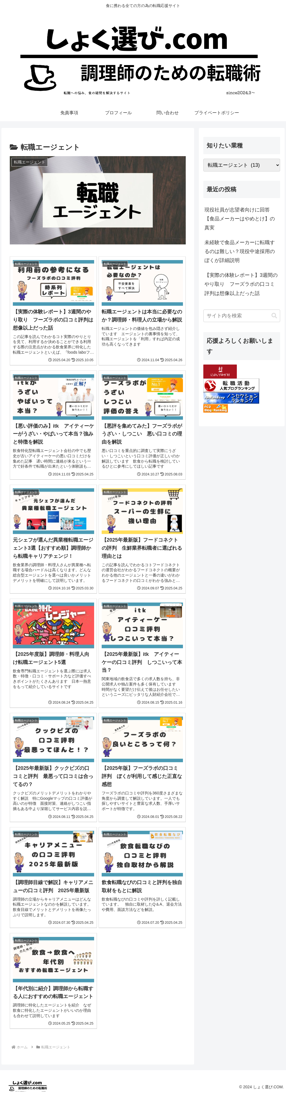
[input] (241, 316)
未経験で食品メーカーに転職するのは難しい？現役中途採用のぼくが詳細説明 (239, 251)
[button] (274, 316)
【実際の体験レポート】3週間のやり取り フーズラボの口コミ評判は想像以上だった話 (241, 284)
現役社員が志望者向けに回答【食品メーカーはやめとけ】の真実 (239, 219)
